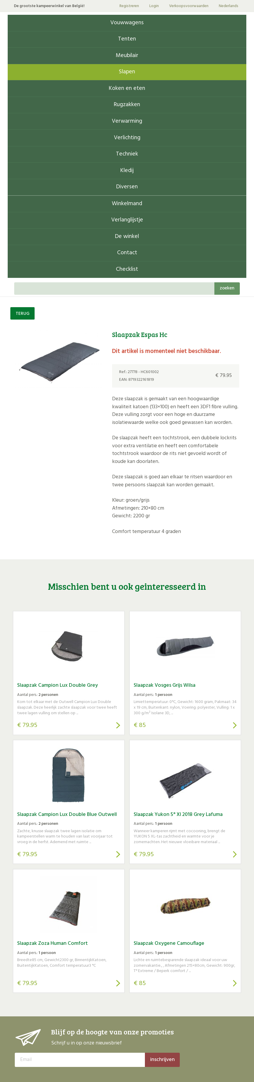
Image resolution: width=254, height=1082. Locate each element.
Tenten (127, 39)
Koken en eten (127, 88)
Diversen (127, 187)
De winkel (127, 236)
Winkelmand (127, 203)
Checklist (127, 269)
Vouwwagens (127, 22)
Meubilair (127, 55)
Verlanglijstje (127, 220)
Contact (127, 252)
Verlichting (127, 137)
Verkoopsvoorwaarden (188, 6)
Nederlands (228, 6)
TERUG (23, 313)
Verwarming (127, 121)
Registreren (129, 6)
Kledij (127, 170)
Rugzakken (127, 104)
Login (154, 6)
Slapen (127, 72)
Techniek (127, 154)
